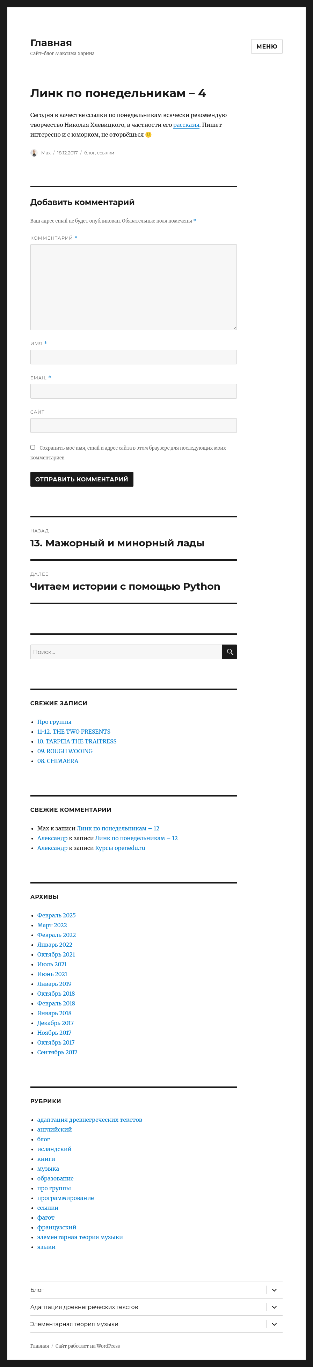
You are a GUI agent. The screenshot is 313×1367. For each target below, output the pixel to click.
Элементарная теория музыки (74, 1324)
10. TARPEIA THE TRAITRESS (77, 741)
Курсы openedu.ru (120, 847)
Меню (266, 46)
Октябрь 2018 (56, 993)
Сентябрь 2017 (57, 1052)
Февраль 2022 (56, 934)
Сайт (37, 412)
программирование (65, 1197)
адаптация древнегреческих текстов (89, 1119)
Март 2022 (52, 925)
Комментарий (54, 238)
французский (57, 1227)
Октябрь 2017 (56, 1042)
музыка (48, 1168)
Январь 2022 (55, 944)
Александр (52, 838)
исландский (54, 1149)
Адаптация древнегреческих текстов (84, 1307)
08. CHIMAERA (58, 760)
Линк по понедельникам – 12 (118, 828)
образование (55, 1178)
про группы (54, 1188)
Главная (51, 43)
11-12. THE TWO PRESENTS (73, 731)
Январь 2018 (54, 1013)
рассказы (186, 124)
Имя (39, 344)
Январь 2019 (54, 983)
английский (54, 1129)
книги (46, 1158)
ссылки (105, 152)
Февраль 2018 (56, 1003)
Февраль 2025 (56, 915)
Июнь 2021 (52, 973)
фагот (46, 1217)
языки (46, 1246)
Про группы (54, 721)
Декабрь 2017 (55, 1022)
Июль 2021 (52, 964)
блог (89, 152)
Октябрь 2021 (56, 954)
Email (41, 378)
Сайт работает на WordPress (88, 1346)
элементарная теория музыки (80, 1237)
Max (46, 152)
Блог (37, 1290)
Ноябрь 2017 (54, 1032)
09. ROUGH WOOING (65, 751)
